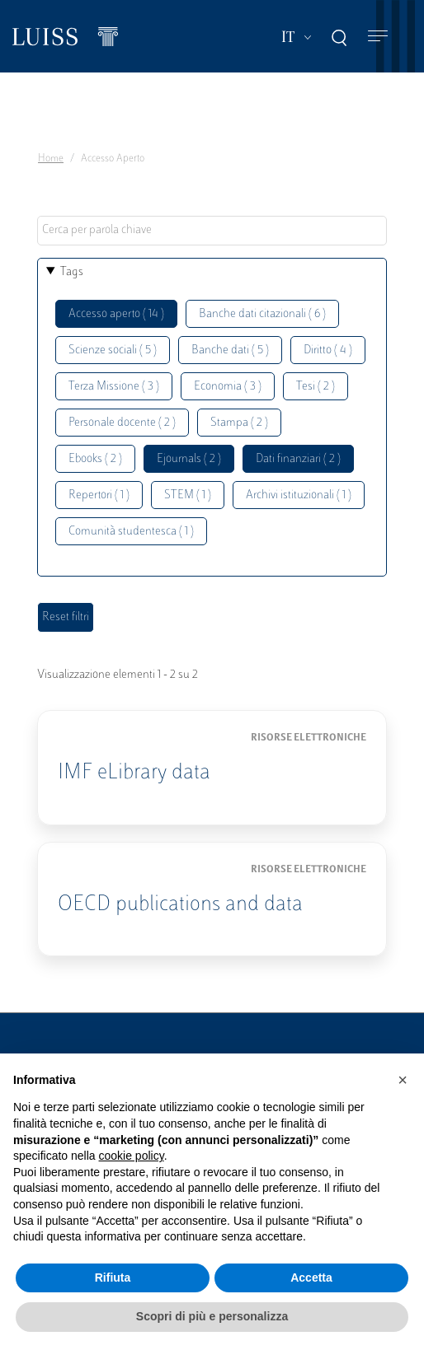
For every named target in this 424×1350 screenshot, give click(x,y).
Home (51, 159)
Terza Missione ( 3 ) (113, 387)
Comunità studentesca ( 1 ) (131, 532)
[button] (402, 1080)
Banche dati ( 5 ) (230, 350)
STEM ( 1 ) (187, 495)
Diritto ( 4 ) (328, 350)
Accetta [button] (311, 1277)
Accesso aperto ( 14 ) (116, 314)
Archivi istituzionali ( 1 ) (298, 495)
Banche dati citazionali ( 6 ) (262, 314)
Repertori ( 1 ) (99, 495)
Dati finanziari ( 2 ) (298, 459)
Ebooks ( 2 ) (95, 459)
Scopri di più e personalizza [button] (212, 1316)
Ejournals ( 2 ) (189, 459)
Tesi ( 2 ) (315, 387)
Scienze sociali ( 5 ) (112, 350)
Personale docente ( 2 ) (122, 423)
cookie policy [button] (131, 1155)
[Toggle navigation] (378, 36)
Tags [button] (71, 272)
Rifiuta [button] (113, 1277)
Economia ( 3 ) (227, 387)
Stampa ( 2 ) (239, 423)
